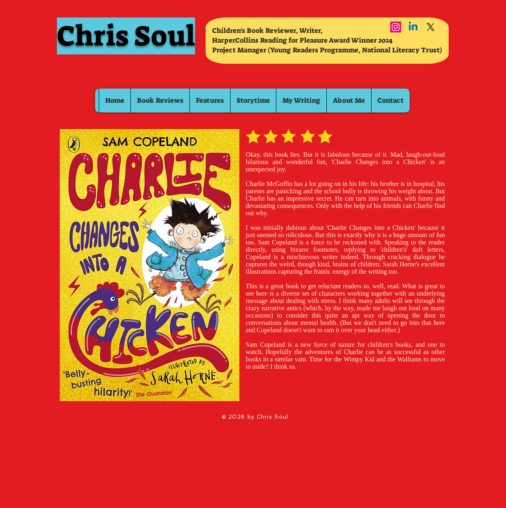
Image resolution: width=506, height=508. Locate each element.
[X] (430, 27)
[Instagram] (395, 27)
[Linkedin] (413, 27)
